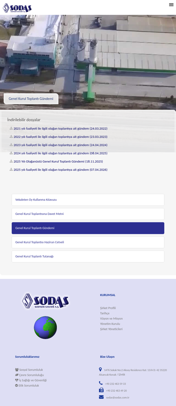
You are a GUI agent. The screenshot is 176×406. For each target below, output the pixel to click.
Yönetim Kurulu (110, 324)
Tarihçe (105, 313)
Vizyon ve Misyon (111, 319)
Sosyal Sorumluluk (29, 370)
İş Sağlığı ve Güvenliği (31, 380)
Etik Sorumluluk (27, 385)
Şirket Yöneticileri (111, 329)
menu (171, 5)
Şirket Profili (108, 308)
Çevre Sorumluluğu (29, 375)
